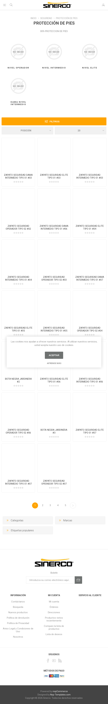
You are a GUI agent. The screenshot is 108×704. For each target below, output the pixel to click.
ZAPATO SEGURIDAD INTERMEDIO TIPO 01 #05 (54, 329)
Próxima (73, 505)
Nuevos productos (18, 612)
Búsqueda (18, 607)
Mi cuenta (54, 601)
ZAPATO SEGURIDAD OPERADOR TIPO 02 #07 (54, 482)
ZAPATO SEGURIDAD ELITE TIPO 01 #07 (90, 431)
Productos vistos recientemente (54, 619)
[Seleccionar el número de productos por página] (80, 131)
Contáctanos (18, 601)
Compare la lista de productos (54, 627)
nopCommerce (60, 691)
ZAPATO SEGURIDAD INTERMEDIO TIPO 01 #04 (18, 278)
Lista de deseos (54, 634)
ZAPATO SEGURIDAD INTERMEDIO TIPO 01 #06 (89, 380)
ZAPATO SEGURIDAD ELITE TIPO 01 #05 (18, 329)
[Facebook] (48, 660)
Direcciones (54, 612)
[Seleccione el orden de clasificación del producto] (27, 131)
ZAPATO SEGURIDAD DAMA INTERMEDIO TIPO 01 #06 (54, 227)
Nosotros (18, 636)
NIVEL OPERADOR (18, 68)
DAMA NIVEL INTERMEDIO (18, 103)
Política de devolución (18, 617)
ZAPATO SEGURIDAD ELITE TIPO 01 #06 (54, 380)
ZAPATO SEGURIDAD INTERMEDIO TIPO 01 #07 (18, 482)
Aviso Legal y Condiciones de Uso (18, 630)
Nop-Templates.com (60, 694)
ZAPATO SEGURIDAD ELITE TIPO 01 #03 (54, 176)
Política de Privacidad (18, 623)
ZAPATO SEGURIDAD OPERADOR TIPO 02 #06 (18, 431)
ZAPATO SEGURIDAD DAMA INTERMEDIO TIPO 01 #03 (18, 176)
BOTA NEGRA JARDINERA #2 (18, 380)
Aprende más (54, 363)
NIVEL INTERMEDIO (54, 68)
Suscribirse (78, 580)
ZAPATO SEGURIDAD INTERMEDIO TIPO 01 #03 (89, 176)
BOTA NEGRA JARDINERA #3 (54, 431)
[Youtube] (54, 660)
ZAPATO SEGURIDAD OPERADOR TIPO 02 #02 (18, 227)
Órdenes (54, 607)
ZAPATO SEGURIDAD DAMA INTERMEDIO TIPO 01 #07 (89, 278)
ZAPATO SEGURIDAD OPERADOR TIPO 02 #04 (89, 329)
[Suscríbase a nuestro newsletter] (50, 580)
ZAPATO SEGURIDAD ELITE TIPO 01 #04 (90, 227)
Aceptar (54, 355)
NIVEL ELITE (89, 68)
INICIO (33, 18)
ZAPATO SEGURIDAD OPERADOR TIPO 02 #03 (54, 278)
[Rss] (60, 660)
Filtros (55, 121)
